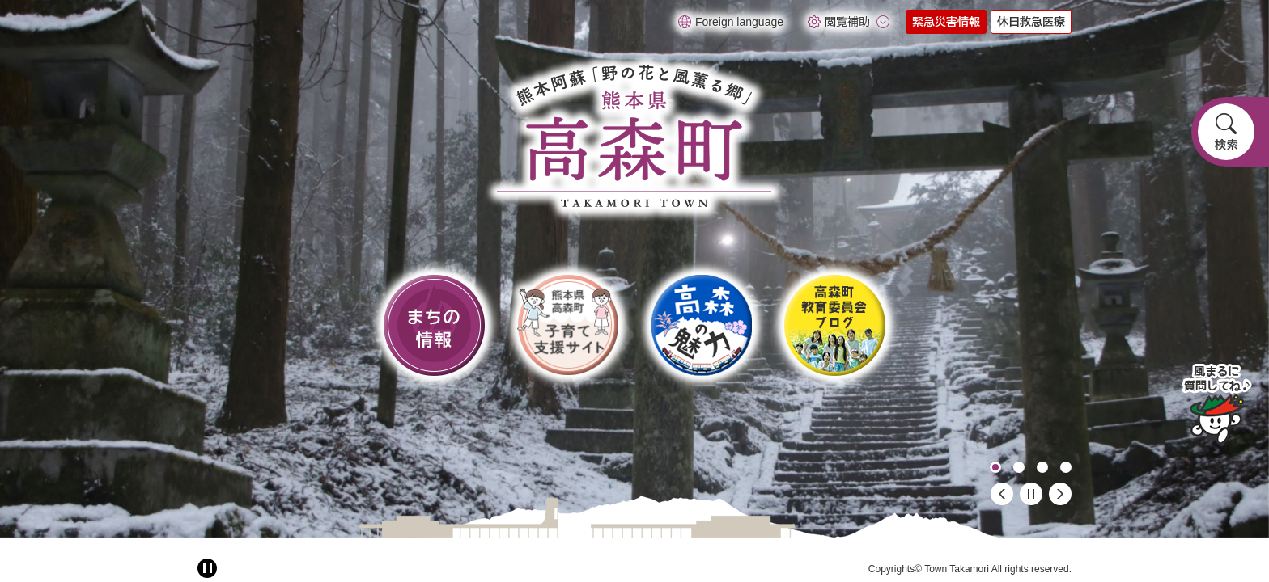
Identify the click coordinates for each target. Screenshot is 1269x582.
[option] (634, 269)
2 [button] (1019, 467)
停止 (1031, 494)
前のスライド (1002, 494)
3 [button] (1042, 467)
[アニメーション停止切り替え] (207, 568)
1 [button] (995, 467)
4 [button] (1066, 467)
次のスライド (1060, 494)
